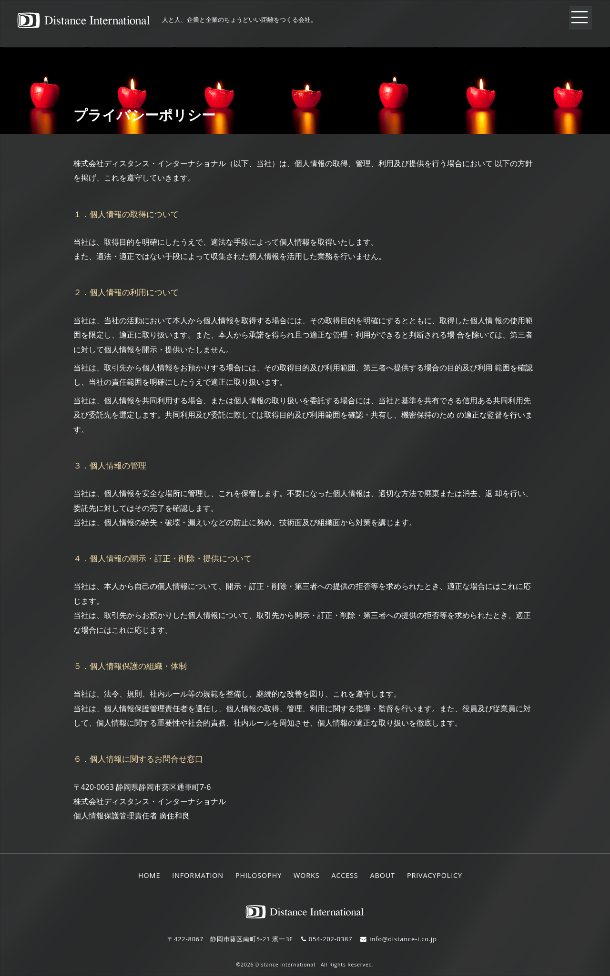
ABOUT (382, 875)
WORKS (306, 875)
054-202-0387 (331, 939)
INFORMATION (198, 875)
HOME (149, 875)
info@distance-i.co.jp (403, 939)
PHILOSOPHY (258, 875)
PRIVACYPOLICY (434, 875)
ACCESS (344, 875)
